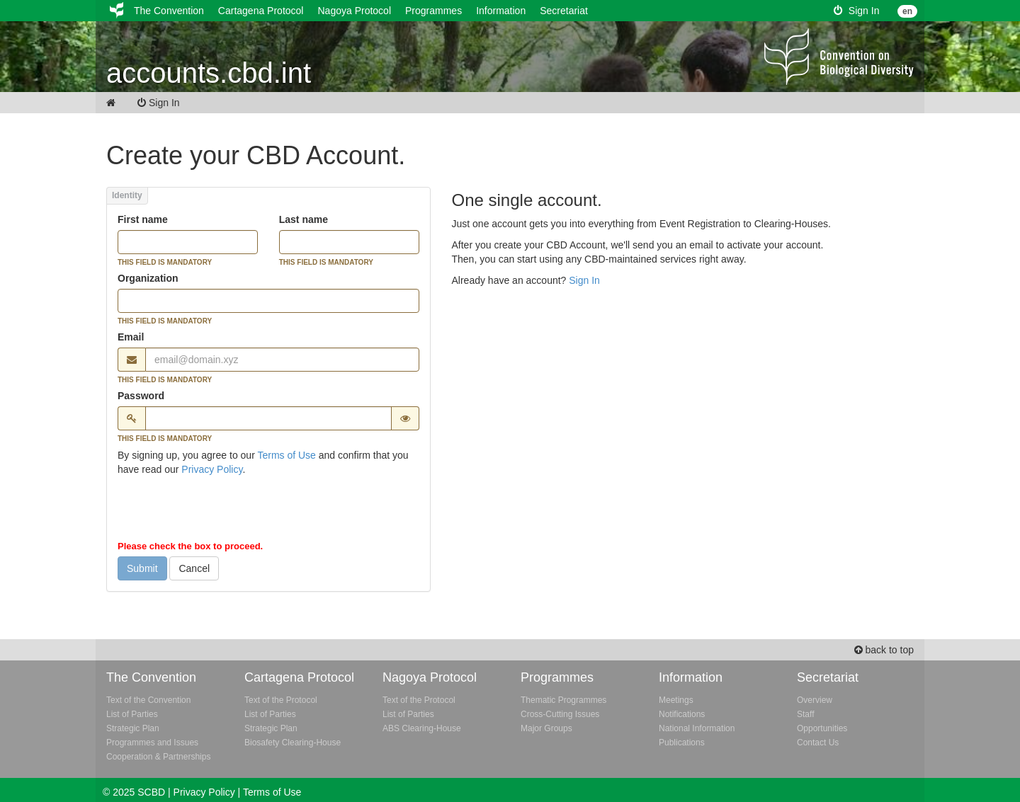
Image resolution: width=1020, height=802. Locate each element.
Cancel (194, 568)
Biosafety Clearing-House (292, 742)
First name (143, 219)
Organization (148, 278)
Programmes (433, 10)
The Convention (169, 10)
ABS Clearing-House (421, 728)
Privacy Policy (211, 469)
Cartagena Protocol (261, 10)
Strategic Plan (132, 728)
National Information (697, 728)
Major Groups (546, 728)
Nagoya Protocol (354, 10)
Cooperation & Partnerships (158, 757)
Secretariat (564, 10)
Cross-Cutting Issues (560, 714)
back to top (884, 649)
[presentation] (225, 511)
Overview (814, 700)
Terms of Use (286, 455)
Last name (303, 219)
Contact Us (818, 742)
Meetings (676, 700)
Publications (682, 742)
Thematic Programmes (563, 700)
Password (141, 395)
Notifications (682, 714)
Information (501, 10)
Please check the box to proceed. (190, 546)
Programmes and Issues (152, 742)
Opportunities (822, 728)
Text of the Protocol (280, 700)
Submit (142, 568)
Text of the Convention (148, 700)
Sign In (856, 10)
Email (131, 337)
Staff (805, 714)
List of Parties (132, 714)
